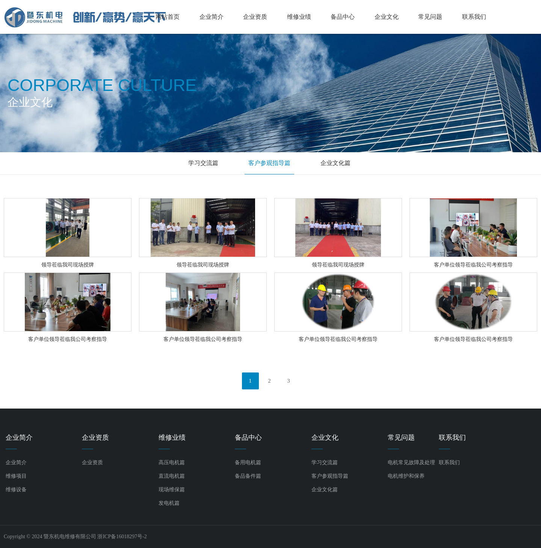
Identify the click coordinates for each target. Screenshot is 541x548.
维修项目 (16, 476)
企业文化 (387, 17)
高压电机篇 (172, 462)
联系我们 (474, 17)
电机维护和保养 (406, 476)
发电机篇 (169, 503)
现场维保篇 (172, 489)
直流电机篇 (172, 476)
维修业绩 (299, 17)
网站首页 (168, 17)
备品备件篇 (248, 476)
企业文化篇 (335, 163)
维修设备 (16, 489)
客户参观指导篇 (269, 163)
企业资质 (255, 17)
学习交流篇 (203, 163)
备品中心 (343, 17)
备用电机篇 (248, 462)
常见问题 (430, 17)
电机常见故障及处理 (411, 462)
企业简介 (211, 17)
